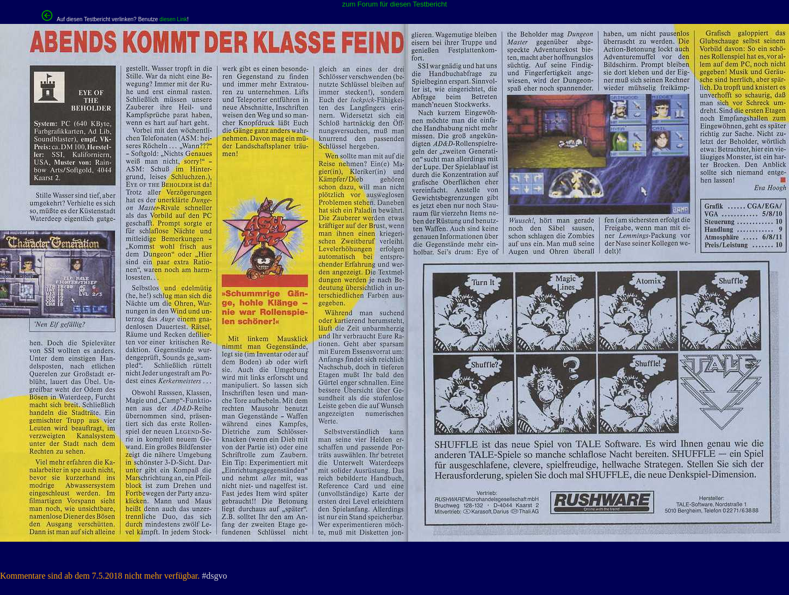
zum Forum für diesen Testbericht (394, 4)
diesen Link (173, 19)
